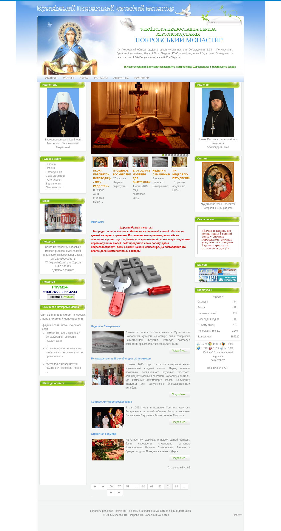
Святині (68, 78)
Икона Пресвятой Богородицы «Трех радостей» (102, 178)
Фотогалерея (53, 179)
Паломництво (54, 187)
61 (151, 486)
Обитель (51, 78)
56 (111, 486)
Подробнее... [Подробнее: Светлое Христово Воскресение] (179, 422)
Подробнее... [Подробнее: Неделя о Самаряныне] (179, 350)
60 (143, 486)
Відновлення (53, 183)
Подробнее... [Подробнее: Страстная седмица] (179, 458)
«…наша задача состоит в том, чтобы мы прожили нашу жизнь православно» (64, 352)
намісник (120, 510)
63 (168, 486)
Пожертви (141, 78)
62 (160, 486)
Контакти (101, 78)
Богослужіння (54, 171)
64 (176, 486)
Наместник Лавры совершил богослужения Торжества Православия (63, 336)
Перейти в (61, 296)
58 (127, 486)
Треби (84, 78)
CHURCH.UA (121, 78)
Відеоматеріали (55, 175)
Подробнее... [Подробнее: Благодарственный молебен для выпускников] (179, 394)
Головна (51, 164)
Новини (50, 168)
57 (119, 486)
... (135, 486)
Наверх (237, 515)
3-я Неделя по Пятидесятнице (184, 174)
